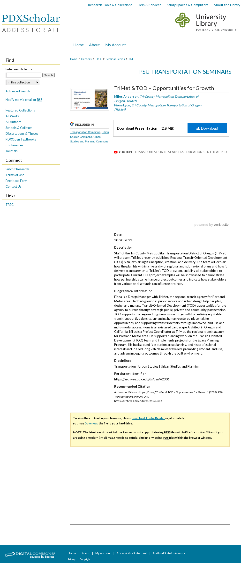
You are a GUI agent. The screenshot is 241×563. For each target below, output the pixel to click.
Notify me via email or (24, 100)
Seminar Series (115, 58)
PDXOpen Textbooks (21, 139)
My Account (103, 553)
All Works (12, 116)
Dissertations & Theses (22, 133)
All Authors (13, 122)
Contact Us (13, 186)
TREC (98, 58)
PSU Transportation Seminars (185, 71)
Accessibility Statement (132, 553)
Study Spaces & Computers (187, 5)
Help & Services (149, 5)
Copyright (85, 559)
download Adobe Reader (148, 418)
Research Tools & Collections (110, 5)
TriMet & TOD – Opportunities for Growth (164, 88)
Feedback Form (17, 181)
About (86, 553)
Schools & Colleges (19, 128)
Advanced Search (18, 91)
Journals (11, 151)
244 (130, 58)
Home (73, 58)
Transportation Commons (85, 132)
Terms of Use (15, 175)
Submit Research (17, 169)
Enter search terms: (19, 69)
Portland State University (169, 553)
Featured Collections (20, 110)
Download (207, 128)
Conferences (14, 145)
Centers (86, 58)
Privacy (72, 559)
